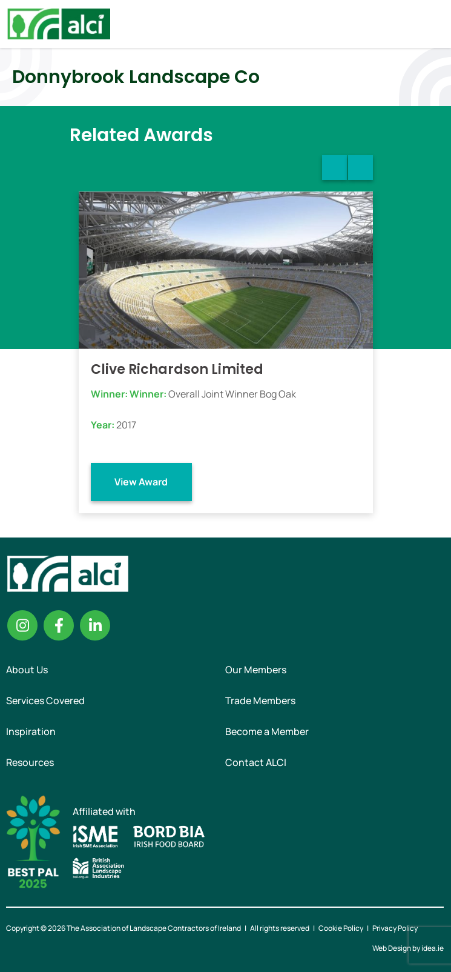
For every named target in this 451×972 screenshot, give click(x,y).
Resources (30, 762)
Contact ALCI (255, 762)
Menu (432, 24)
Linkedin (95, 625)
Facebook (59, 625)
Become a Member (267, 731)
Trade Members (260, 700)
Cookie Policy (340, 928)
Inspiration (31, 731)
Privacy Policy (395, 928)
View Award (141, 481)
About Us (27, 669)
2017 (126, 424)
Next (360, 167)
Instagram (22, 625)
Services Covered (45, 700)
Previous (334, 167)
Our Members (255, 669)
